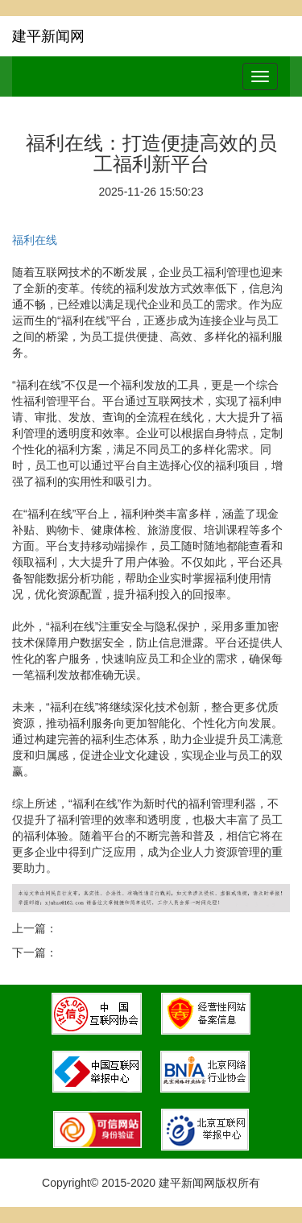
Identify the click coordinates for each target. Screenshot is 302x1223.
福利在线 (34, 239)
